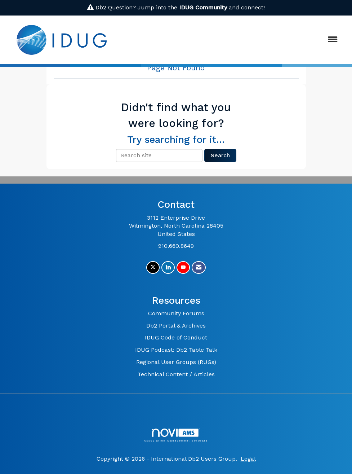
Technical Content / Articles (176, 374)
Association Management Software (176, 435)
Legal (248, 458)
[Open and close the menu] (231, 40)
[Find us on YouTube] (183, 267)
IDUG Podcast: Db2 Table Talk (176, 349)
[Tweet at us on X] (153, 267)
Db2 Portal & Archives (176, 325)
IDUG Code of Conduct (176, 337)
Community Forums (176, 313)
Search (220, 155)
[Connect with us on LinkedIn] (168, 267)
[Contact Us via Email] (199, 267)
